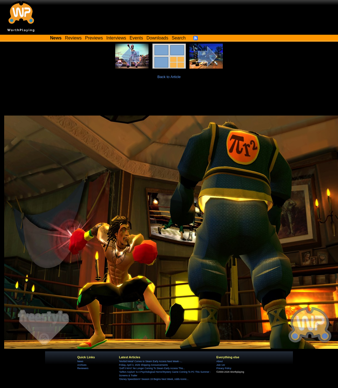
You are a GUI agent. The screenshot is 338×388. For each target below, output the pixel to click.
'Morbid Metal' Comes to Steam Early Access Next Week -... (150, 361)
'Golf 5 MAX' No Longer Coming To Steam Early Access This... (152, 368)
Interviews (116, 38)
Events (136, 38)
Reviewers (82, 368)
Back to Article (169, 77)
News (80, 361)
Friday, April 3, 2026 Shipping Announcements (143, 365)
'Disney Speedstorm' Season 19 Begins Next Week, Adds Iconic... (154, 379)
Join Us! (220, 365)
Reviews (73, 38)
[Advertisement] (169, 100)
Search (179, 38)
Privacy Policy (223, 368)
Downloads (157, 38)
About (219, 361)
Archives (82, 365)
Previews (94, 38)
